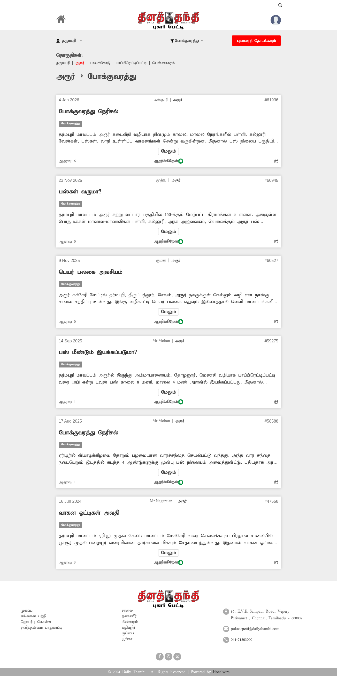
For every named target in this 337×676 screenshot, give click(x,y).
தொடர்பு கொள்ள (36, 622)
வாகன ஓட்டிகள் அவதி (89, 513)
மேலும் (168, 151)
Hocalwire (221, 672)
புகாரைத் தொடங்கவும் (256, 41)
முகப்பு (27, 611)
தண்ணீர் (129, 616)
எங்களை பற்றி (33, 616)
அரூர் (80, 63)
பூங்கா (127, 639)
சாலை (127, 611)
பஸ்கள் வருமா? (80, 192)
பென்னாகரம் (163, 63)
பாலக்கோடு (100, 63)
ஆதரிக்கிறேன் (168, 161)
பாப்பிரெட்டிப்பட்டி (131, 63)
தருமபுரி (63, 63)
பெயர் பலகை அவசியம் (90, 272)
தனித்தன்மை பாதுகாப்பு (41, 628)
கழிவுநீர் (128, 628)
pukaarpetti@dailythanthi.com (255, 629)
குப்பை (128, 633)
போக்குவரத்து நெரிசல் (88, 111)
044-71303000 (241, 639)
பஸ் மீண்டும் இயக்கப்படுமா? (98, 352)
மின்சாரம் (130, 622)
